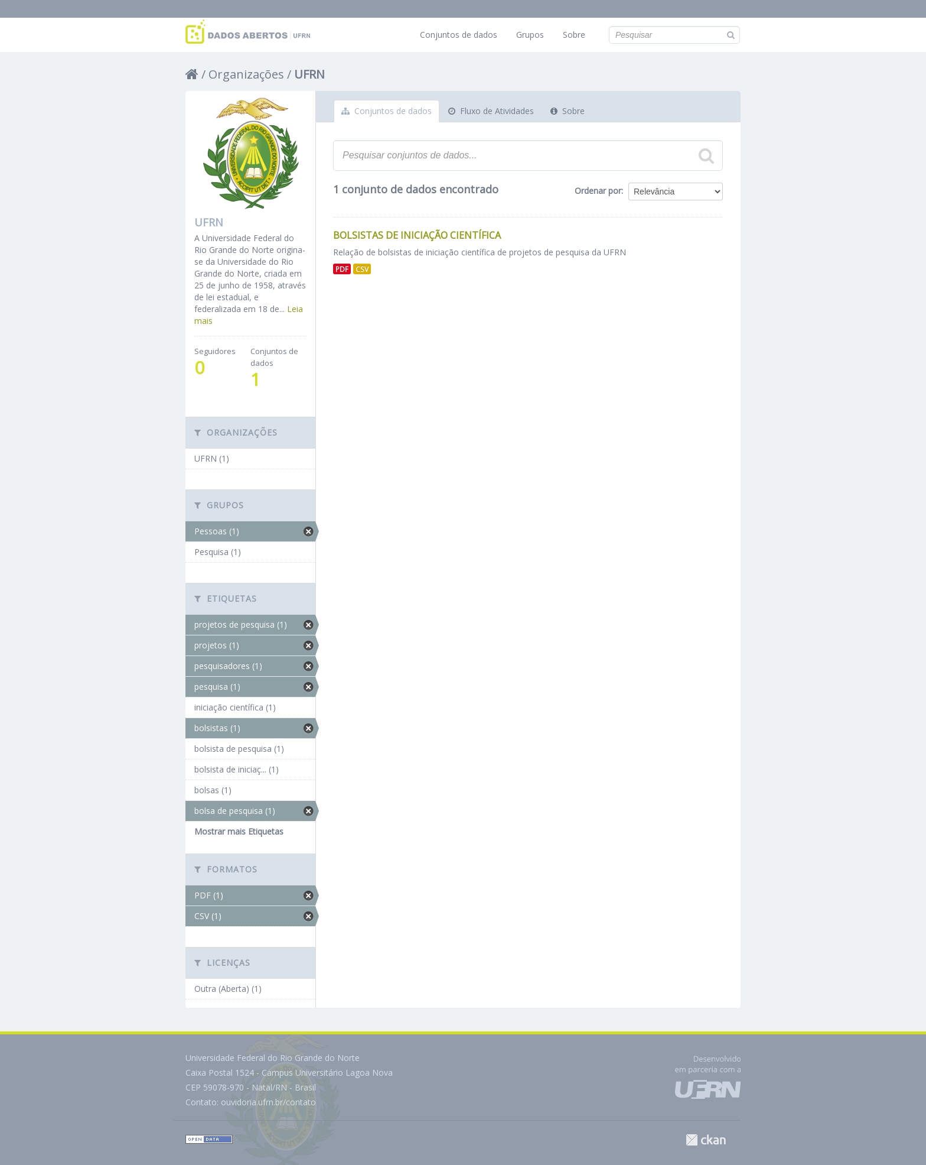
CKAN (706, 1140)
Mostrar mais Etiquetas (238, 831)
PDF (341, 269)
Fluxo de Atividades (491, 110)
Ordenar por (598, 190)
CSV (362, 269)
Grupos (530, 34)
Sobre (574, 34)
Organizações (246, 74)
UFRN (309, 74)
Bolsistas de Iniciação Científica (417, 235)
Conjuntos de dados (458, 34)
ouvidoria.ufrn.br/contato (268, 1102)
